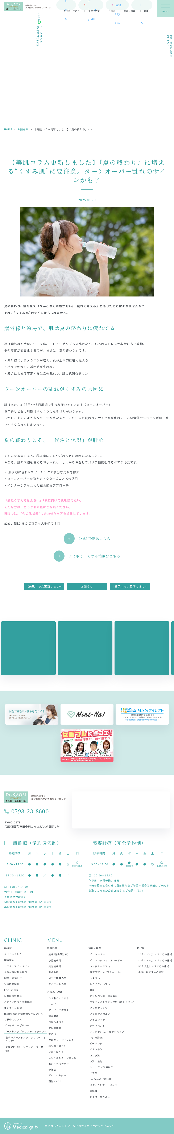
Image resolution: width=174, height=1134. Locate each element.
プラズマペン (97, 1019)
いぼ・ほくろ (56, 1051)
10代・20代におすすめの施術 (155, 954)
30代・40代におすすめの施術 (155, 960)
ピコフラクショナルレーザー (106, 960)
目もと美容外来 (57, 977)
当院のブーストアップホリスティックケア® (25, 1038)
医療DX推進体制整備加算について (23, 1013)
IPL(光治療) (96, 1037)
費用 (146, 12)
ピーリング (96, 1043)
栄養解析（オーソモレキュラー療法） (24, 1048)
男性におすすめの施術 (151, 971)
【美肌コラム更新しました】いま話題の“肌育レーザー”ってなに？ (131, 586)
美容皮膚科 (55, 965)
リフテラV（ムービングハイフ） (108, 1031)
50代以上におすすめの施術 (153, 965)
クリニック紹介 (71, 12)
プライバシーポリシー (17, 1025)
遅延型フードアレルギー (62, 1039)
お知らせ (23, 129)
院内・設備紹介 (13, 977)
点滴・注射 (96, 1061)
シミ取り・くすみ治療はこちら (94, 555)
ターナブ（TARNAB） (102, 1066)
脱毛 (92, 989)
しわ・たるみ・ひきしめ (62, 1057)
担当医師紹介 (12, 983)
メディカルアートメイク (103, 1084)
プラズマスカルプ (100, 1013)
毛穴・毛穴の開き (59, 1063)
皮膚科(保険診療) (59, 954)
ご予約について (13, 1019)
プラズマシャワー (100, 1007)
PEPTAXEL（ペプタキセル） (106, 971)
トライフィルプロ (100, 983)
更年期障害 (55, 1027)
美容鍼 (93, 1090)
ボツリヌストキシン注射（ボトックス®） (113, 1001)
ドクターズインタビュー (18, 965)
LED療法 (95, 1055)
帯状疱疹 (54, 1015)
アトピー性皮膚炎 (59, 1009)
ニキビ (52, 1004)
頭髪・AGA (55, 1081)
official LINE (143, 5)
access (66, 5)
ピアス (93, 1072)
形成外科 (54, 971)
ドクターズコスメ (100, 1096)
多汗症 (52, 1069)
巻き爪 (52, 1033)
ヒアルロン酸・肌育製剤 (104, 995)
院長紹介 (9, 959)
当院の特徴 (94, 12)
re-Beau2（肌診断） (102, 1078)
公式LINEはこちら (94, 538)
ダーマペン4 (97, 1025)
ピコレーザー (97, 954)
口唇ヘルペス (56, 1021)
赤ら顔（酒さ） (57, 1045)
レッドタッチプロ (100, 965)
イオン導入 (96, 1049)
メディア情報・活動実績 (18, 1001)
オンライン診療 (13, 1007)
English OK (11, 989)
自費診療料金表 (13, 995)
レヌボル (95, 977)
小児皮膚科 (55, 960)
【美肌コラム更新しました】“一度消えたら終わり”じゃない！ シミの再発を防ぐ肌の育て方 (45, 586)
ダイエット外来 (57, 983)
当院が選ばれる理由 (15, 971)
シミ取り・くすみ (59, 997)
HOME (8, 129)
